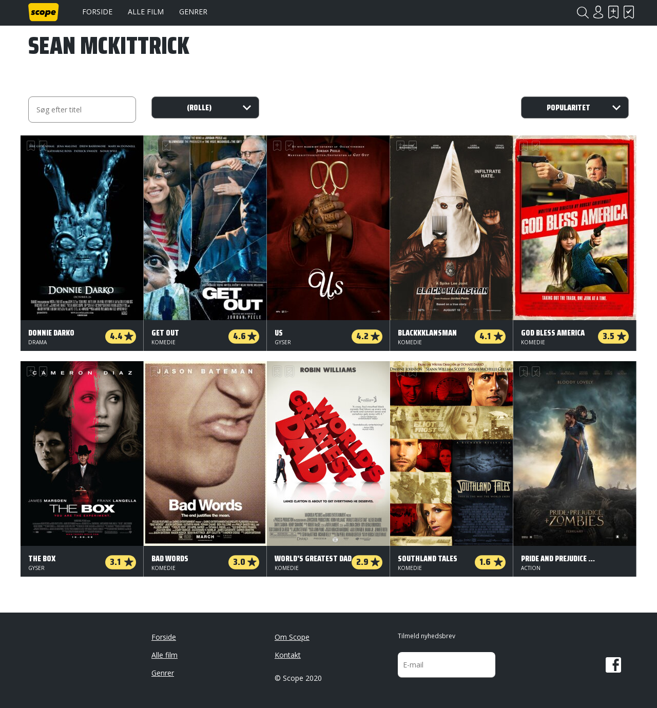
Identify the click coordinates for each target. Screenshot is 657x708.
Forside (97, 11)
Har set (628, 12)
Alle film (146, 11)
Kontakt (288, 655)
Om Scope (292, 637)
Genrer (193, 11)
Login (598, 12)
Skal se (613, 12)
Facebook (613, 665)
